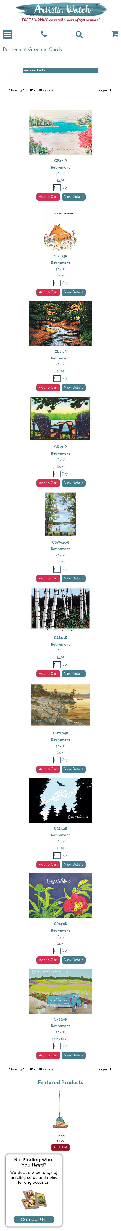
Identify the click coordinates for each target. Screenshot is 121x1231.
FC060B (60, 1136)
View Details (73, 197)
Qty (64, 187)
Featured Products (60, 1082)
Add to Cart (48, 197)
